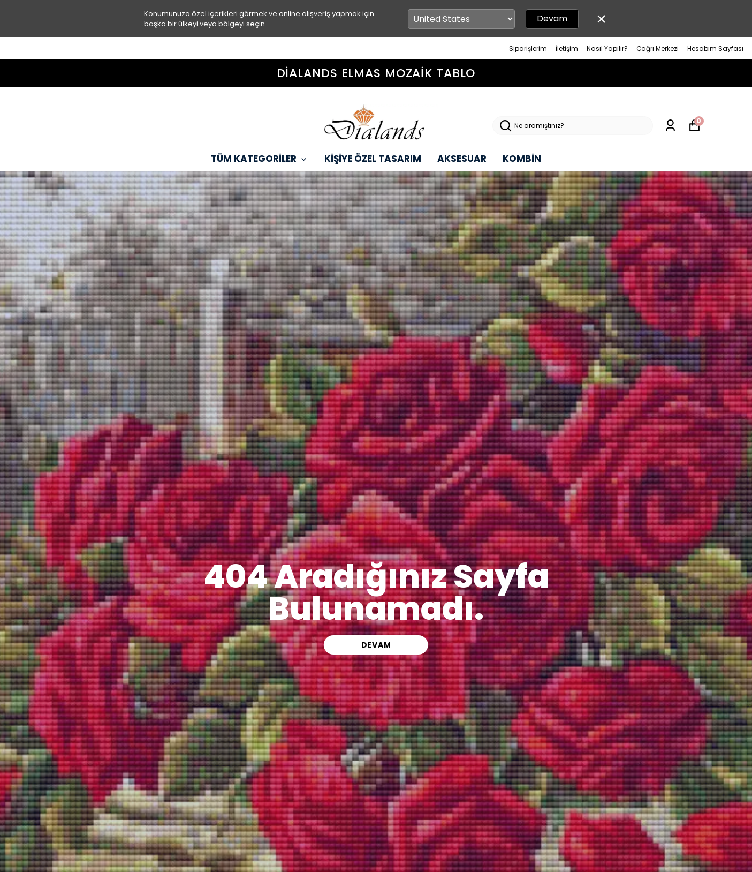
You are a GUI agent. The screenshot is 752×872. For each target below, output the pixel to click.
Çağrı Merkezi (657, 48)
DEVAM (376, 645)
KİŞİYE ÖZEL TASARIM (372, 158)
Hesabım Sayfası (715, 48)
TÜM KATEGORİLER (259, 158)
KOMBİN (522, 158)
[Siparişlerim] (670, 125)
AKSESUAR (462, 158)
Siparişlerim (528, 48)
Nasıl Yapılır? (607, 48)
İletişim (567, 48)
